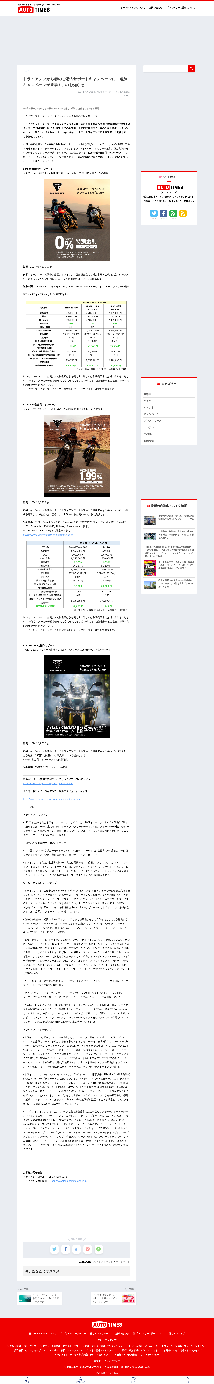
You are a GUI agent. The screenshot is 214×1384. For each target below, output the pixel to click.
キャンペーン (123, 1261)
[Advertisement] (107, 39)
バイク (97, 1261)
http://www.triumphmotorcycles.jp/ (69, 1181)
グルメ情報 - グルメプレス (23, 1346)
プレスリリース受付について (180, 7)
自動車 (147, 394)
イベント (108, 1261)
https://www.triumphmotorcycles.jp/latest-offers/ (48, 783)
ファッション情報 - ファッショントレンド (185, 1346)
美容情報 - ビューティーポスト (29, 1350)
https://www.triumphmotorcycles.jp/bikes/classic (48, 535)
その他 (147, 434)
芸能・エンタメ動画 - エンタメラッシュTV (138, 1354)
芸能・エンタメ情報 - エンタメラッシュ (105, 1346)
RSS (182, 218)
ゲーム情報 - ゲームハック (144, 1346)
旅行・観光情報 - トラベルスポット (140, 1350)
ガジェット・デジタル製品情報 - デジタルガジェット (83, 1354)
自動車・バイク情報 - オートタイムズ (183, 1350)
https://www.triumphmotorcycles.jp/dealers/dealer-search (53, 799)
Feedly (173, 218)
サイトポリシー (100, 1333)
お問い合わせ (155, 7)
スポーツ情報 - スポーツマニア (67, 1350)
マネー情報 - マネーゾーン (102, 1350)
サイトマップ (178, 1333)
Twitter (153, 218)
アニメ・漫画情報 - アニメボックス (60, 1346)
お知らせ (149, 440)
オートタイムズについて (132, 7)
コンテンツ (150, 427)
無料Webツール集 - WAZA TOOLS (84, 1367)
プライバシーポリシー (74, 1333)
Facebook (163, 218)
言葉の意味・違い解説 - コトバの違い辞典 (128, 1367)
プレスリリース (153, 420)
